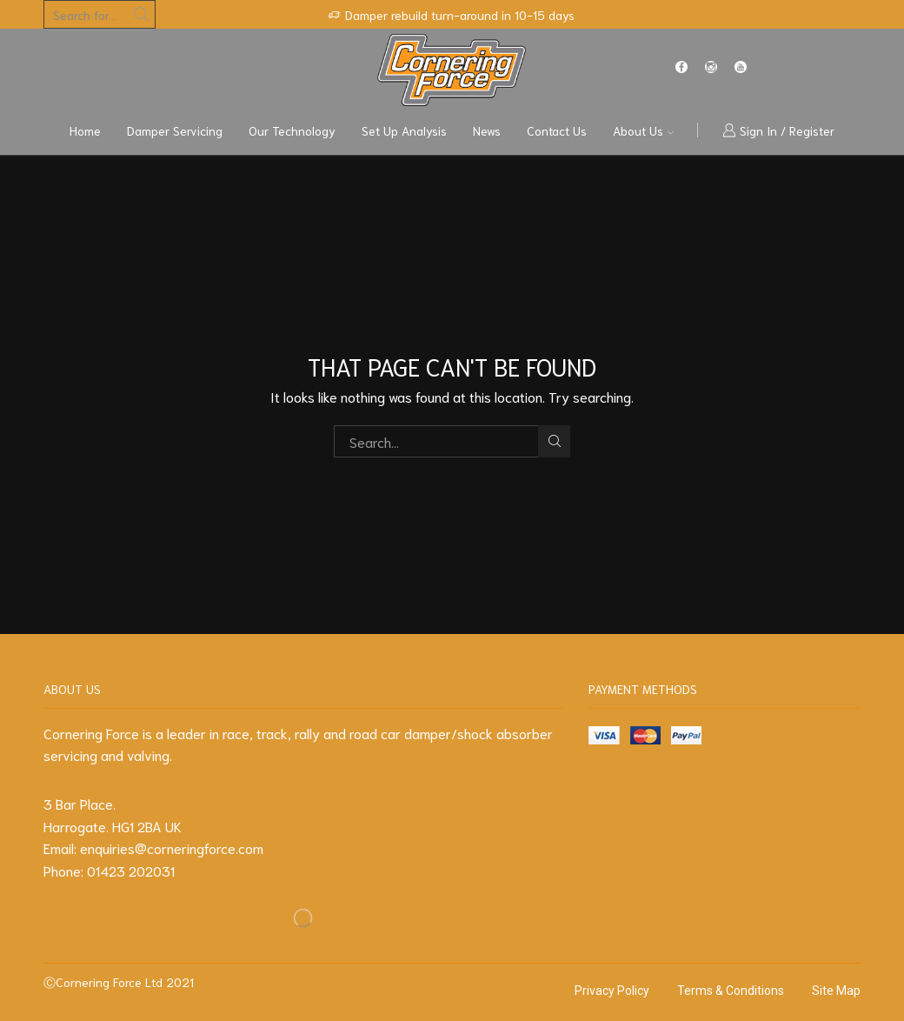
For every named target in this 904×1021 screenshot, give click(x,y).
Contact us (557, 130)
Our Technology (292, 130)
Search (554, 441)
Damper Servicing (175, 130)
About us (643, 130)
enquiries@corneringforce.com (171, 847)
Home (85, 130)
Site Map (836, 991)
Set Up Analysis (404, 130)
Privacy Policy (612, 990)
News (487, 130)
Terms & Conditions (730, 990)
